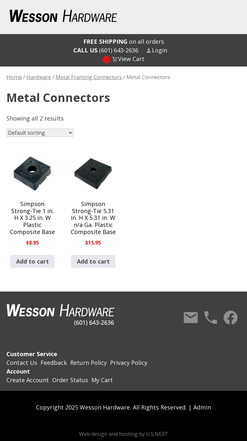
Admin (202, 407)
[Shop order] (39, 133)
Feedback (54, 362)
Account (18, 371)
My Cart (102, 380)
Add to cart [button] (32, 261)
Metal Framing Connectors (89, 77)
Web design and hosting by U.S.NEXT (123, 433)
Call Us (210, 317)
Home (14, 77)
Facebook (230, 317)
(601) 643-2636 (105, 50)
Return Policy (88, 362)
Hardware (38, 77)
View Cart (131, 59)
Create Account (27, 380)
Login (159, 50)
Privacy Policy (128, 362)
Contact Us (190, 317)
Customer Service (31, 354)
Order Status (70, 380)
